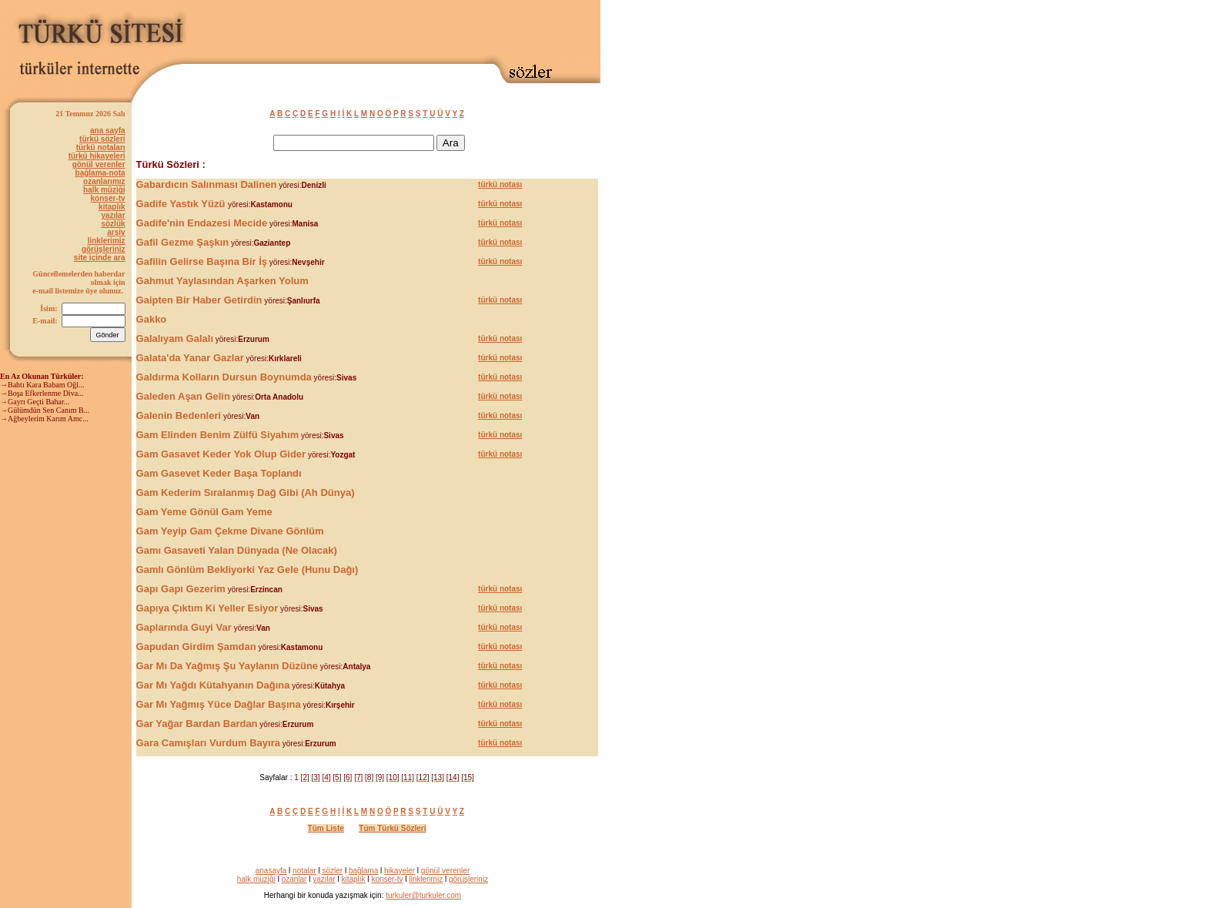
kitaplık (112, 207)
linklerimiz (106, 240)
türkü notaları (100, 147)
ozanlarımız (104, 181)
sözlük (113, 223)
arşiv (116, 232)
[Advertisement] (420, 28)
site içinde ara (99, 257)
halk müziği (104, 190)
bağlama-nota (100, 173)
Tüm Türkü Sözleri (392, 828)
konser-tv (108, 198)
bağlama (363, 870)
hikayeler (399, 870)
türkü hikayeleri (97, 156)
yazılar (113, 215)
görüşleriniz (103, 249)
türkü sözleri (102, 139)
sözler (332, 870)
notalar (304, 870)
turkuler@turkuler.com (423, 895)
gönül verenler (98, 164)
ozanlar (294, 879)
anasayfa (271, 870)
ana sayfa (107, 130)
